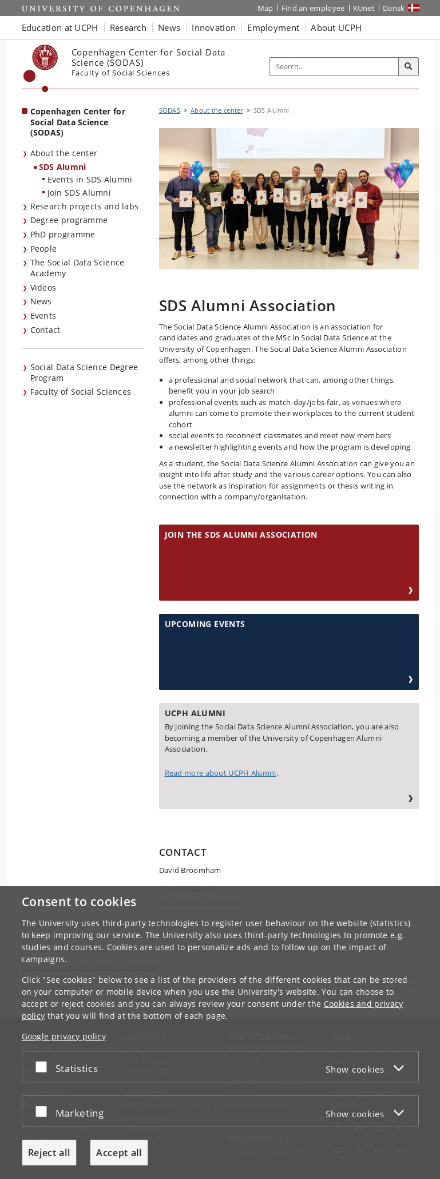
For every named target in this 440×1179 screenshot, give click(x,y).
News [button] (169, 27)
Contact (45, 329)
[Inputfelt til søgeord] (334, 66)
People (43, 248)
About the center (64, 153)
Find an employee (313, 8)
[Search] (408, 67)
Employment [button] (273, 27)
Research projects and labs (84, 206)
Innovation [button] (214, 27)
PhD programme (63, 234)
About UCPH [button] (336, 27)
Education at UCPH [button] (60, 27)
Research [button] (128, 27)
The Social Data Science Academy (77, 268)
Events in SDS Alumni (90, 179)
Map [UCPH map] (265, 8)
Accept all (119, 1152)
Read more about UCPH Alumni (220, 773)
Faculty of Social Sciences (81, 391)
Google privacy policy (64, 1036)
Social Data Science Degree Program (84, 372)
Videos (43, 287)
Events (43, 315)
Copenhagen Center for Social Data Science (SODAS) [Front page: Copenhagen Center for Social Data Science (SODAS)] (77, 122)
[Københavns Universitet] (40, 68)
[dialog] (220, 1032)
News (41, 301)
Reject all (49, 1152)
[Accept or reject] (44, 1066)
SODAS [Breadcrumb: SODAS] (170, 110)
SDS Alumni (62, 166)
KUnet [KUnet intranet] (364, 8)
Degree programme (69, 220)
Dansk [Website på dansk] (394, 8)
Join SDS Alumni (79, 192)
